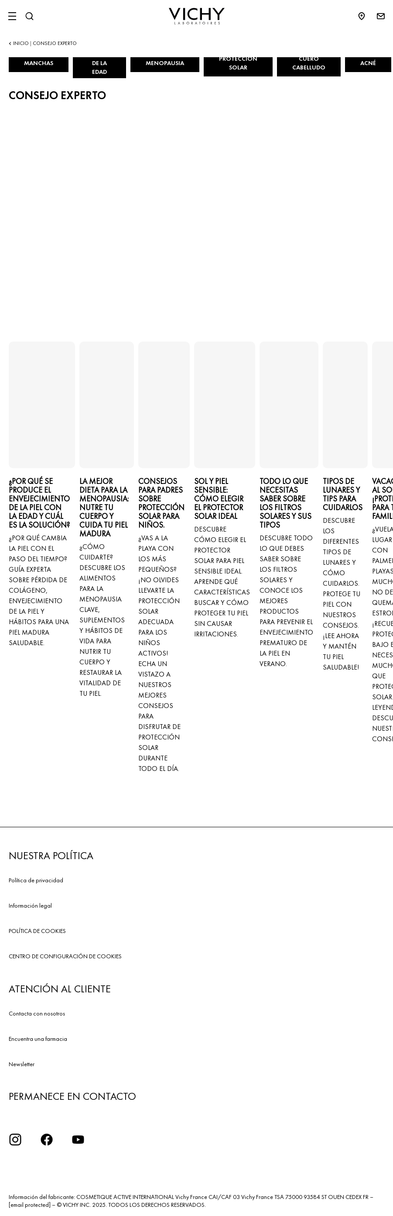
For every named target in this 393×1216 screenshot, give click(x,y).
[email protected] (30, 1205)
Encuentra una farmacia (38, 1039)
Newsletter (21, 1064)
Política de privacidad (36, 880)
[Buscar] (29, 16)
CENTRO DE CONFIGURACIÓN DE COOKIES (65, 956)
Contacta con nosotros (37, 1013)
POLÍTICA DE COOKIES (37, 931)
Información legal (30, 905)
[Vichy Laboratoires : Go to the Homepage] (197, 16)
